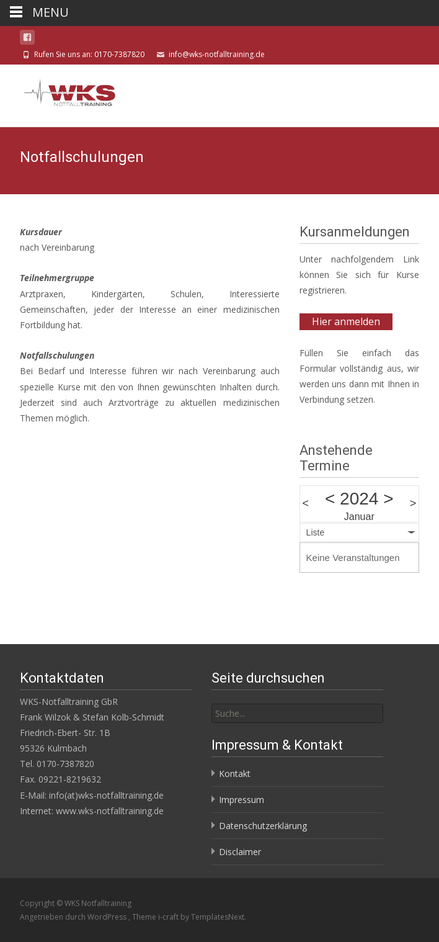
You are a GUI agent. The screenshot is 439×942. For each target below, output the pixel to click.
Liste (315, 532)
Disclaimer (240, 852)
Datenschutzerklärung (263, 826)
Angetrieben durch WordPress (74, 917)
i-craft (169, 917)
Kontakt (235, 773)
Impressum (241, 799)
